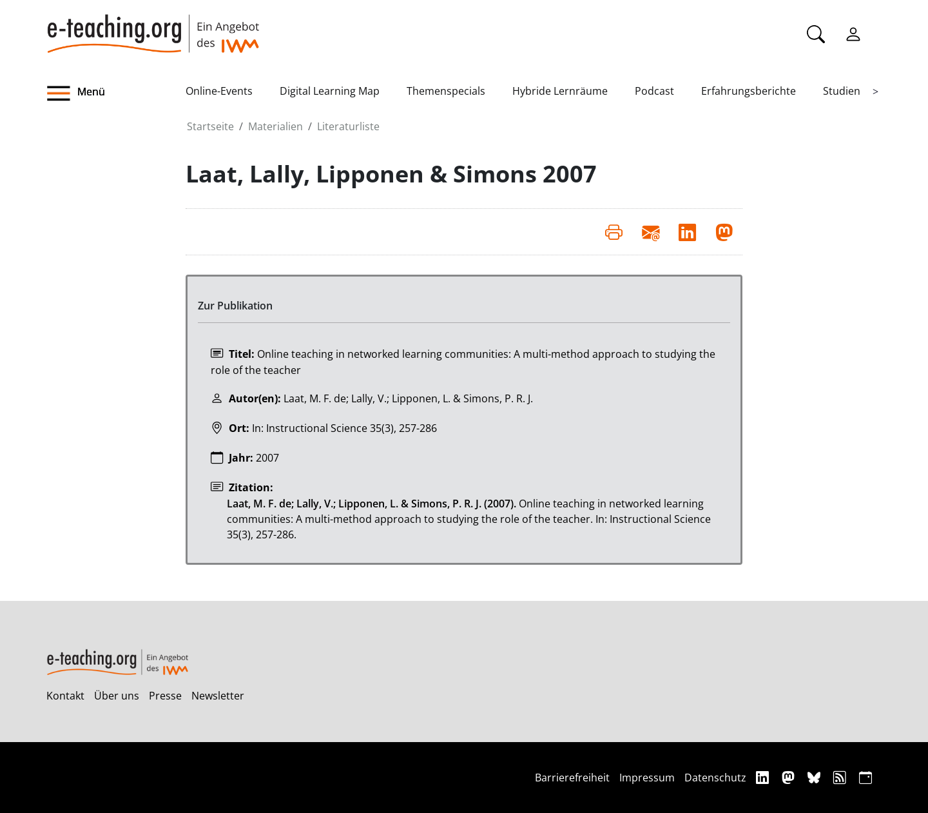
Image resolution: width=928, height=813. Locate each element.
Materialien (275, 126)
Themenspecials (446, 91)
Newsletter (217, 696)
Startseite (210, 126)
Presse (165, 696)
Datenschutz (715, 777)
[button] (116, 93)
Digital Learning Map (330, 91)
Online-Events (219, 91)
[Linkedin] (764, 777)
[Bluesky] (815, 777)
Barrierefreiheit (572, 777)
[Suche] (816, 33)
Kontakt (65, 696)
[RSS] (841, 777)
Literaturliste (348, 126)
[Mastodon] (790, 777)
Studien (841, 91)
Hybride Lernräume (560, 91)
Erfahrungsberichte (748, 91)
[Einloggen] (853, 33)
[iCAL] (865, 777)
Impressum (647, 777)
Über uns (116, 696)
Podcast (654, 91)
